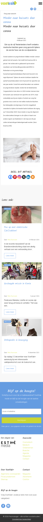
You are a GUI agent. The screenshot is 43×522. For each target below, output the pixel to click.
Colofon (26, 479)
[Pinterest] (15, 177)
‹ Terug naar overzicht (9, 14)
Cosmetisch (27, 442)
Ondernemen (28, 448)
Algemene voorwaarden (10, 474)
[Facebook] (10, 177)
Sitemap (4, 479)
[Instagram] (19, 177)
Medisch (26, 445)
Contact (26, 459)
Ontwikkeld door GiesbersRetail (21, 519)
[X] (24, 177)
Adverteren (27, 477)
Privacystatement (8, 477)
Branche (26, 450)
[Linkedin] (28, 177)
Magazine (27, 456)
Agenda (26, 453)
